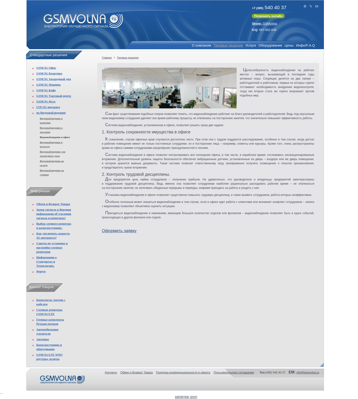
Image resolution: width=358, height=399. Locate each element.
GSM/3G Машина (48, 84)
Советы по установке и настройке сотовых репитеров (52, 247)
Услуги (250, 45)
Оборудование (270, 45)
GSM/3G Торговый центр (53, 96)
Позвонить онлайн (268, 16)
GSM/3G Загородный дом (53, 79)
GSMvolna (264, 23)
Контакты (111, 372)
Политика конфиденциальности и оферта (183, 372)
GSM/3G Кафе (46, 90)
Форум (41, 271)
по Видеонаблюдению (51, 112)
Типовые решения (228, 45)
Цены (289, 45)
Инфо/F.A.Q (305, 45)
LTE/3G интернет (48, 107)
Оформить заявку (119, 230)
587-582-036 (264, 30)
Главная (107, 57)
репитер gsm (186, 397)
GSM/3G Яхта (46, 101)
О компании (201, 45)
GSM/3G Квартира (49, 73)
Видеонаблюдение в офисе (55, 137)
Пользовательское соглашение (234, 372)
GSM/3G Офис (46, 68)
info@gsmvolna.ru (308, 372)
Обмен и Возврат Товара (53, 204)
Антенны (42, 339)
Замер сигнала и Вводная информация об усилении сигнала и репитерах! (53, 214)
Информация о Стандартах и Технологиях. (46, 261)
